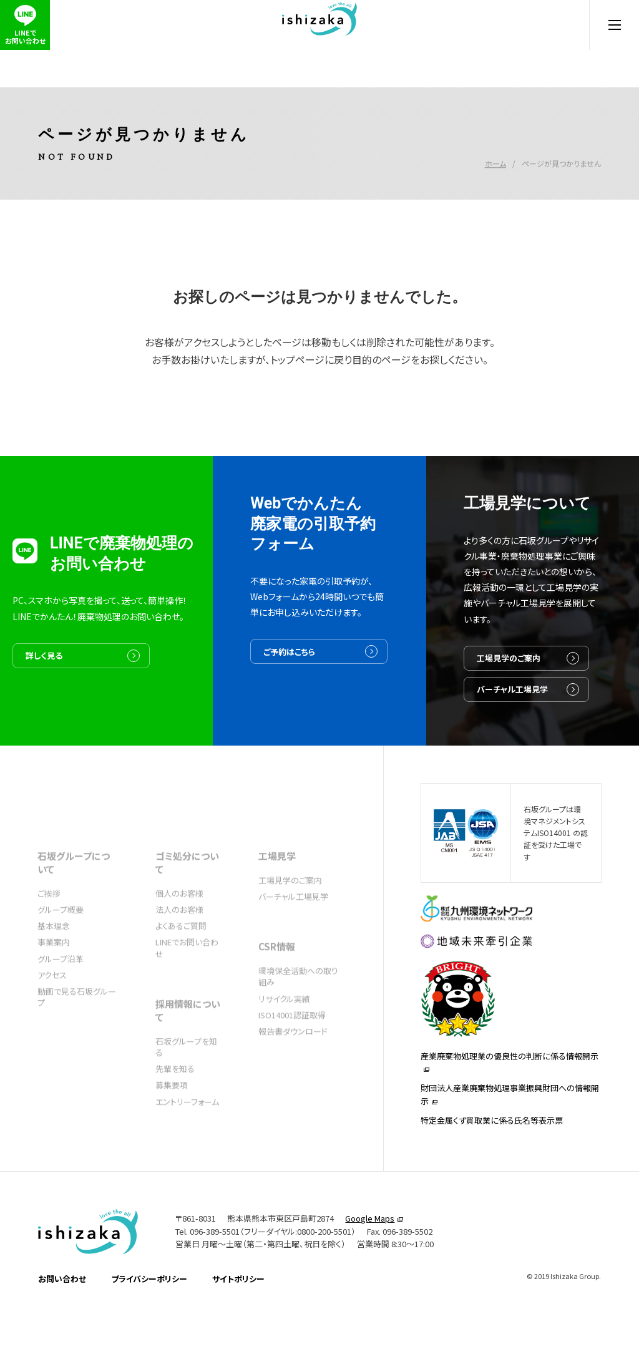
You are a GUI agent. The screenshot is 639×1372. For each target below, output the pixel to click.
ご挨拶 (49, 929)
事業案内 (53, 978)
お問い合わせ (62, 1344)
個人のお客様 (179, 929)
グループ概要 (60, 945)
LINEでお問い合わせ (186, 983)
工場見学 (277, 891)
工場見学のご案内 (538, 712)
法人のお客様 (179, 945)
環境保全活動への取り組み (298, 1012)
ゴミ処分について (187, 898)
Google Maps (369, 1282)
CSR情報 (276, 982)
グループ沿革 (60, 995)
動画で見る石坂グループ (76, 1032)
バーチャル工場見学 (542, 750)
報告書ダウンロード (293, 1067)
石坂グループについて (73, 898)
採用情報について (187, 1046)
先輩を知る (175, 1105)
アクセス (52, 1011)
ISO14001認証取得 (292, 1051)
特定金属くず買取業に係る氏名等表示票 (492, 1179)
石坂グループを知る (186, 1082)
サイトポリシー (238, 1344)
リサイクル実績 (284, 1035)
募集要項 (171, 1121)
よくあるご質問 (181, 962)
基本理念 (53, 962)
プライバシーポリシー (149, 1344)
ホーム (495, 143)
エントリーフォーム (187, 1138)
